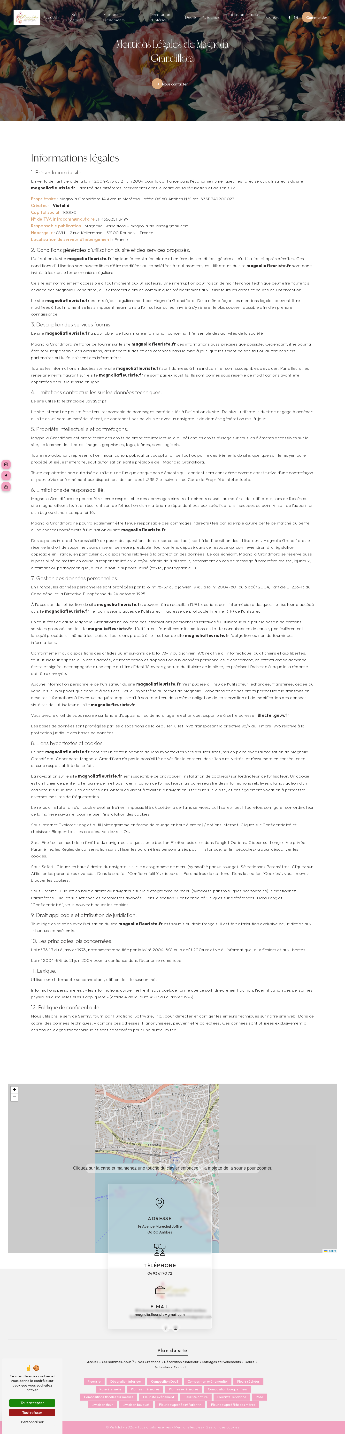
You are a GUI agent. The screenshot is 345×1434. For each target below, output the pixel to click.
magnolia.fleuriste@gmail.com (160, 1314)
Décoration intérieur (125, 1381)
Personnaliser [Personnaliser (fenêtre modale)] (32, 1421)
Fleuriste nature (196, 1397)
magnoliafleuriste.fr (53, 188)
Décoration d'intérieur (160, 17)
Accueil (50, 17)
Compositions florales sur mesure (108, 1397)
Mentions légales (188, 1427)
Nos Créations (75, 17)
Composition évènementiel (208, 1381)
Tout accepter (32, 1402)
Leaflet (330, 1251)
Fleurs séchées (248, 1381)
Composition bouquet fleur (227, 1389)
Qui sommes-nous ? (243, 17)
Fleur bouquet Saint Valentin (180, 1405)
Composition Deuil (164, 1381)
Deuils (191, 17)
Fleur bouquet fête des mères (233, 1405)
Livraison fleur (102, 1405)
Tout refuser (32, 1412)
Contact (273, 17)
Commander (316, 17)
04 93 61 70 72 (159, 1273)
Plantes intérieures (145, 1389)
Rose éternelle (110, 1389)
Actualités (211, 17)
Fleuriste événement (158, 1397)
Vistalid (61, 205)
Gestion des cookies (222, 1427)
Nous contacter (172, 84)
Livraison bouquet (136, 1405)
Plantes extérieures (183, 1389)
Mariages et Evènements (114, 17)
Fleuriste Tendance (231, 1397)
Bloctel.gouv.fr (273, 715)
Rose (259, 1397)
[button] (173, 1168)
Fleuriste (94, 1381)
